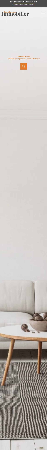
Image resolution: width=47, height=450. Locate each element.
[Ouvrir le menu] (44, 13)
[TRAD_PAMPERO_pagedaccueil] (15, 15)
